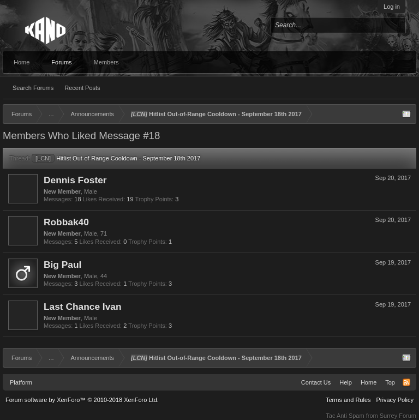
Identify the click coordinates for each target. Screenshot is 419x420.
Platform (21, 382)
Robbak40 (66, 222)
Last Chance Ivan (83, 306)
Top (390, 382)
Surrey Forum (398, 415)
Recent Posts (82, 88)
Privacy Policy (395, 400)
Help (345, 382)
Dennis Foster (75, 180)
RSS (406, 382)
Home (21, 62)
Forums (61, 62)
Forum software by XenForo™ (82, 400)
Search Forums (33, 88)
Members (106, 62)
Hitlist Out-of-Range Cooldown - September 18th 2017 (116, 158)
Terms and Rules (348, 400)
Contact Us (316, 382)
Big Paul (62, 264)
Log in (392, 6)
